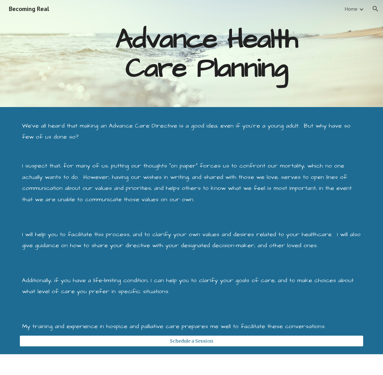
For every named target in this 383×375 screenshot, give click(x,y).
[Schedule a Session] (191, 340)
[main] (206, 53)
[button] (375, 8)
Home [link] (351, 9)
